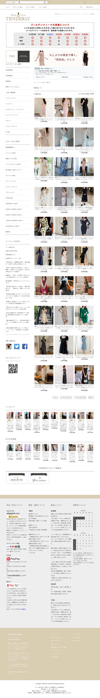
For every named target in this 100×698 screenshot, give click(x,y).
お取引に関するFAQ (11, 251)
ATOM (56, 657)
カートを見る (77, 637)
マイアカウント (77, 634)
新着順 (92, 94)
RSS (52, 657)
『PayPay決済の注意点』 (14, 575)
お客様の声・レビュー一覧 (13, 258)
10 (85, 397)
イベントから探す (41, 82)
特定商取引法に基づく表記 (58, 647)
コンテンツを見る (41, 7)
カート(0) (89, 2)
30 (89, 397)
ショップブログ (55, 654)
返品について (55, 644)
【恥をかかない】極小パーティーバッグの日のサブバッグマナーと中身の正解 (18, 308)
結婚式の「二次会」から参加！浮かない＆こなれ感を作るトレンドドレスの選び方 (18, 276)
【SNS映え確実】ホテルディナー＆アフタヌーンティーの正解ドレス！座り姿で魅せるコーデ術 (18, 296)
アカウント (79, 2)
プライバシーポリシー (57, 650)
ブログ (80, 7)
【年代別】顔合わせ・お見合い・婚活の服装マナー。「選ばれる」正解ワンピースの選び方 (18, 288)
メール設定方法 (10, 247)
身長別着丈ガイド (11, 254)
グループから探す (29, 7)
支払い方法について (56, 637)
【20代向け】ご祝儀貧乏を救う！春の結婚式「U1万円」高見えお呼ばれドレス (18, 263)
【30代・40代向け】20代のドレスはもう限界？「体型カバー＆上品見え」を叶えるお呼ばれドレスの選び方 (18, 269)
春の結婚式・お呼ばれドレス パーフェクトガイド (18, 282)
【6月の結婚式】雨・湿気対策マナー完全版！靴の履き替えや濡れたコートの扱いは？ (17, 314)
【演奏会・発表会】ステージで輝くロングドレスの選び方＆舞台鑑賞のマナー (18, 302)
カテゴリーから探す (16, 7)
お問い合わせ (88, 7)
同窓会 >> (48, 82)
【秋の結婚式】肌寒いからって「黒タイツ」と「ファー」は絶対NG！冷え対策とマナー (17, 329)
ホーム (7, 7)
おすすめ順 (81, 94)
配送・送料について (56, 640)
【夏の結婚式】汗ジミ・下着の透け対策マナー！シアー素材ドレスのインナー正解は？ (18, 322)
